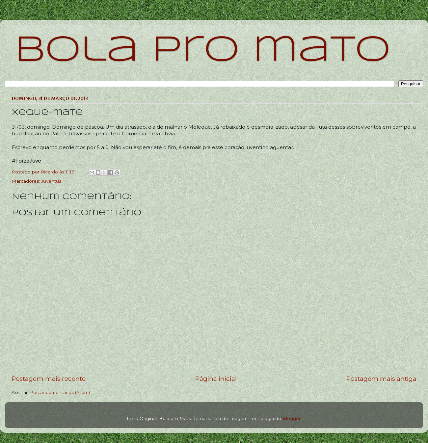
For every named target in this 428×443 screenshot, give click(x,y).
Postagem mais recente (49, 378)
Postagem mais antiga (381, 378)
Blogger (291, 418)
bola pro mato (202, 50)
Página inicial (216, 378)
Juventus (51, 181)
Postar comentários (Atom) (60, 392)
